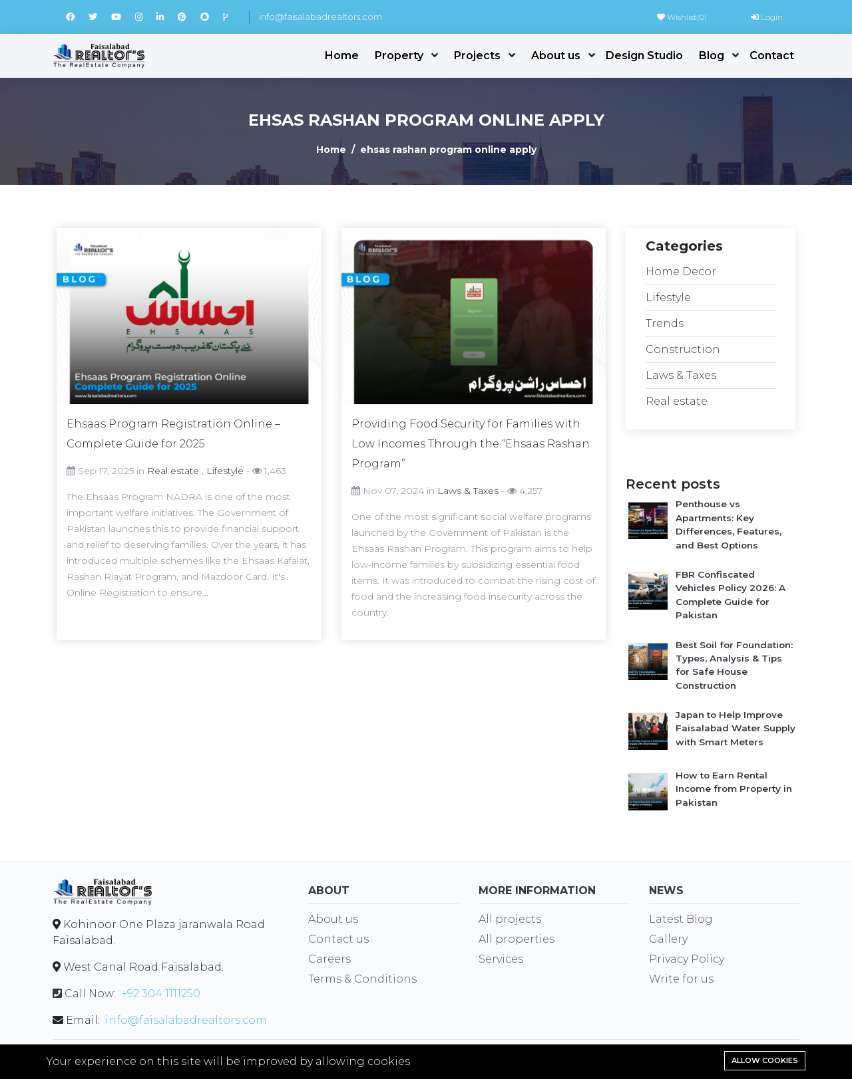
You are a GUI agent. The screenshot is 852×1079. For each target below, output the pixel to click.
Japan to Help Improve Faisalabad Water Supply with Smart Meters (735, 728)
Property (399, 55)
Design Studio (644, 55)
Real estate (173, 471)
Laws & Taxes (468, 491)
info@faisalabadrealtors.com (320, 16)
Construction (683, 349)
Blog (711, 55)
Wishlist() (682, 17)
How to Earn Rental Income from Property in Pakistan (734, 789)
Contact (771, 55)
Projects (477, 55)
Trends (665, 323)
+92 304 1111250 (160, 993)
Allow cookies (765, 1060)
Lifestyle (225, 471)
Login (767, 17)
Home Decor (681, 271)
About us (555, 55)
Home (342, 55)
